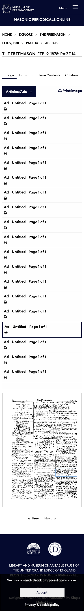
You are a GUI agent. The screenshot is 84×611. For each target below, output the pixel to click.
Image (9, 75)
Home (7, 35)
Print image (70, 90)
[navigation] (76, 9)
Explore (25, 35)
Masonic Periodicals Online (42, 19)
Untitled (19, 103)
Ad (6, 103)
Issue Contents (49, 75)
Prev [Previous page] (36, 518)
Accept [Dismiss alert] (42, 592)
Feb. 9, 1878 (10, 43)
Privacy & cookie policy (42, 605)
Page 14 (32, 43)
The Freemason (52, 35)
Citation (71, 75)
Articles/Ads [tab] (16, 91)
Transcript (26, 75)
